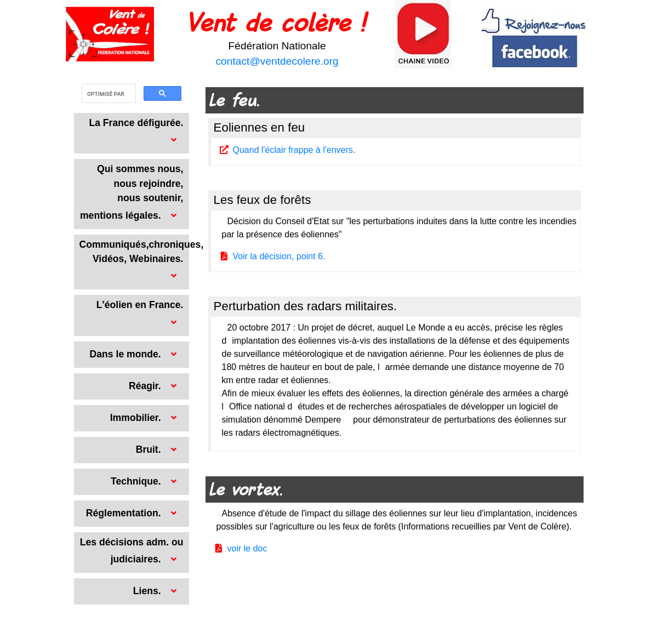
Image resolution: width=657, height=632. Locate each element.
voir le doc (247, 548)
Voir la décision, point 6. (279, 256)
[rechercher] (107, 93)
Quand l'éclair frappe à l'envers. (294, 150)
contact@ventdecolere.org (277, 61)
